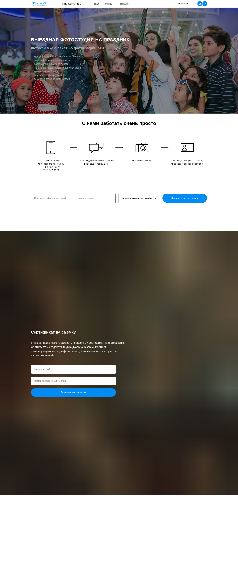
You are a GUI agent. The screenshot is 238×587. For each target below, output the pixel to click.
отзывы (108, 4)
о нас (96, 4)
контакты (124, 4)
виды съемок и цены (71, 4)
